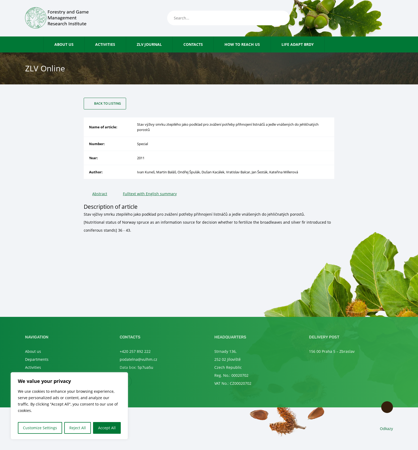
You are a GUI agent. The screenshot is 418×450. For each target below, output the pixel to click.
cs (381, 18)
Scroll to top (387, 407)
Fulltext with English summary (150, 193)
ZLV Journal (149, 44)
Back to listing (107, 103)
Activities (105, 44)
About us (64, 44)
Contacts (193, 44)
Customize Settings (40, 427)
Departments (37, 359)
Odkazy (386, 428)
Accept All (107, 427)
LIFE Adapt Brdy (298, 44)
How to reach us (242, 44)
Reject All (77, 427)
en (390, 18)
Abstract (99, 193)
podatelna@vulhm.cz (138, 359)
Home (38, 44)
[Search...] (228, 18)
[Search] (280, 18)
